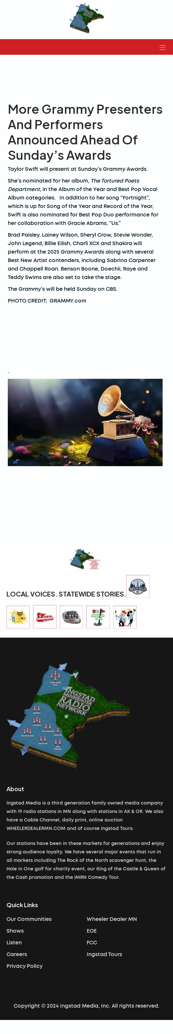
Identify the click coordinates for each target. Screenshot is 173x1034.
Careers (16, 954)
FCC (92, 942)
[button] (163, 47)
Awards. (138, 169)
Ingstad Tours (104, 954)
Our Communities (29, 919)
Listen (14, 942)
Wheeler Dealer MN (112, 919)
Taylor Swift (23, 169)
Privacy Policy (24, 966)
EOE (92, 931)
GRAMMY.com (68, 300)
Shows (15, 931)
